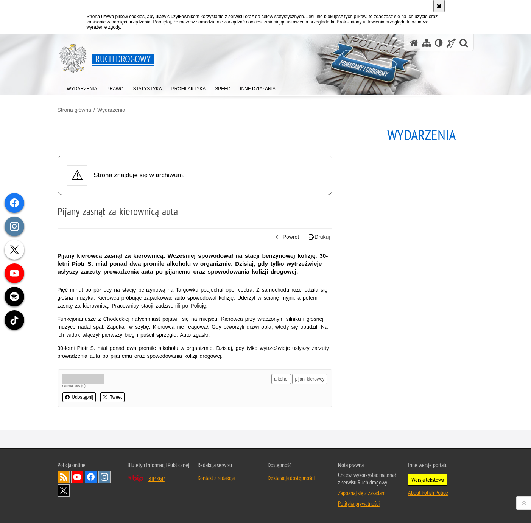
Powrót (287, 237)
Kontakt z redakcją (216, 477)
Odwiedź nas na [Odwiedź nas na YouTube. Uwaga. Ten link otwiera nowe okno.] (77, 477)
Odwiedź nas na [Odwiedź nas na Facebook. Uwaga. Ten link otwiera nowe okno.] (91, 477)
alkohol (281, 379)
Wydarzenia (111, 110)
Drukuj (319, 237)
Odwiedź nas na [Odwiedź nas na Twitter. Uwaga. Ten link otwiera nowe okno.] (64, 490)
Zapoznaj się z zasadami (362, 493)
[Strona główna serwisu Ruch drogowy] (414, 43)
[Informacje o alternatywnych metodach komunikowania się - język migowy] (451, 43)
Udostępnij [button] (79, 397)
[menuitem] (82, 87)
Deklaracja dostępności (291, 477)
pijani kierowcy (309, 379)
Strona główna (75, 110)
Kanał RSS (64, 477)
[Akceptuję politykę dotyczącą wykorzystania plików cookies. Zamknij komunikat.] (439, 6)
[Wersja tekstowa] (439, 43)
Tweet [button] (112, 397)
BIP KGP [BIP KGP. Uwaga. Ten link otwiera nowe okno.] (156, 478)
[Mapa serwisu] (426, 43)
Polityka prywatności (359, 503)
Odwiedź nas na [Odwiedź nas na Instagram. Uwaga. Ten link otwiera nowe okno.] (104, 477)
